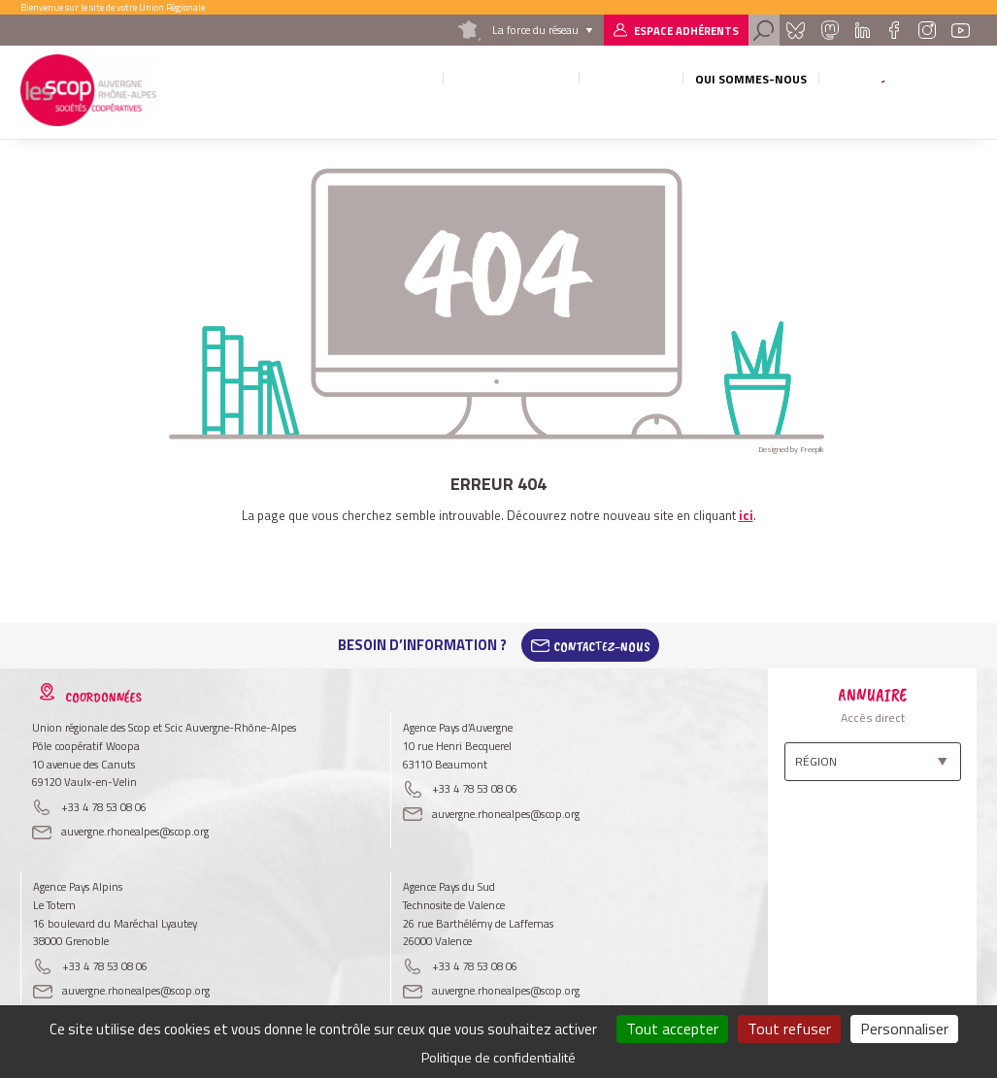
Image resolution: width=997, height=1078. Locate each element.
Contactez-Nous (601, 645)
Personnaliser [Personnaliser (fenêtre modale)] (904, 1028)
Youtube (961, 30)
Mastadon (830, 30)
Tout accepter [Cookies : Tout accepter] (672, 1028)
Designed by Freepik (791, 449)
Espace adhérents (686, 30)
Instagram (927, 30)
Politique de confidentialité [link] (498, 1057)
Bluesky (795, 30)
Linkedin (862, 30)
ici (746, 515)
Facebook (894, 30)
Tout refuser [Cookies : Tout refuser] (789, 1028)
